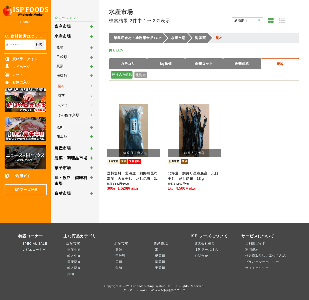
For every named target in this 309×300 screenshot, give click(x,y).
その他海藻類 (68, 115)
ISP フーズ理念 (206, 249)
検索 (39, 45)
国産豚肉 (74, 262)
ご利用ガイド (23, 176)
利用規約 (252, 249)
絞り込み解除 (122, 75)
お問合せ (201, 256)
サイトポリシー (257, 268)
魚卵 (60, 127)
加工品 (61, 136)
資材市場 (63, 193)
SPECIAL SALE (34, 243)
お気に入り (21, 82)
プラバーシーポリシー (262, 262)
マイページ (21, 67)
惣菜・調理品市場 (71, 158)
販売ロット (204, 64)
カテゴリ (128, 64)
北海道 (140, 75)
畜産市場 (63, 26)
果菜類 (160, 268)
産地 (280, 64)
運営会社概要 (205, 243)
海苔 (61, 96)
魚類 (60, 47)
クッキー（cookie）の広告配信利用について (154, 290)
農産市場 (63, 148)
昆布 (61, 86)
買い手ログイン (25, 59)
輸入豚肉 (74, 268)
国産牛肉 (74, 249)
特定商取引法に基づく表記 (265, 256)
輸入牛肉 (74, 256)
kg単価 (166, 64)
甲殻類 (61, 57)
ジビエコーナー (34, 249)
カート (17, 74)
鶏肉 (70, 274)
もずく (63, 105)
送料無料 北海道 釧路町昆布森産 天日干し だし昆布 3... (133, 175)
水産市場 (63, 36)
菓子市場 (63, 168)
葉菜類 (160, 262)
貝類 (60, 66)
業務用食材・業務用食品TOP (137, 38)
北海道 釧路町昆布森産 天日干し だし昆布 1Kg (193, 175)
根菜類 (160, 256)
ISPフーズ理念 (26, 190)
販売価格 (242, 64)
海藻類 (61, 75)
